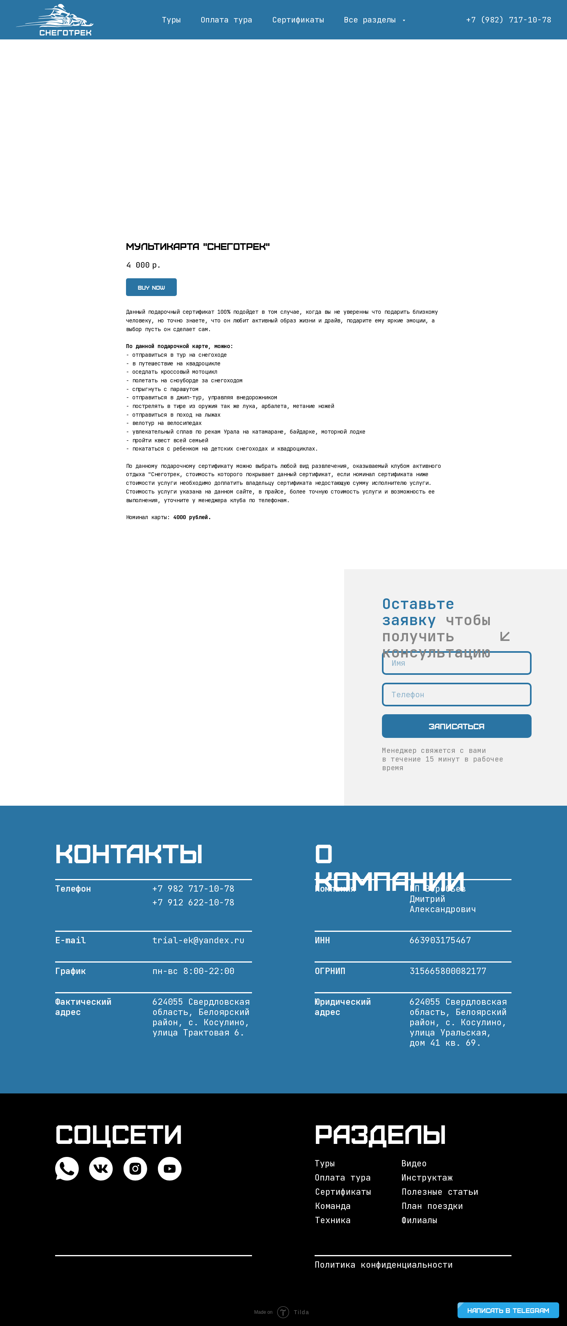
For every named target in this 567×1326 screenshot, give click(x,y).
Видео (414, 1163)
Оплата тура (226, 20)
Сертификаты (298, 20)
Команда (333, 1206)
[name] (457, 663)
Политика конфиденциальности (384, 1264)
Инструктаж (426, 1177)
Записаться (457, 725)
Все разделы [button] (372, 20)
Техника (333, 1220)
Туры (171, 20)
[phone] (457, 694)
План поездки (432, 1206)
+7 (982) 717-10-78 (508, 20)
